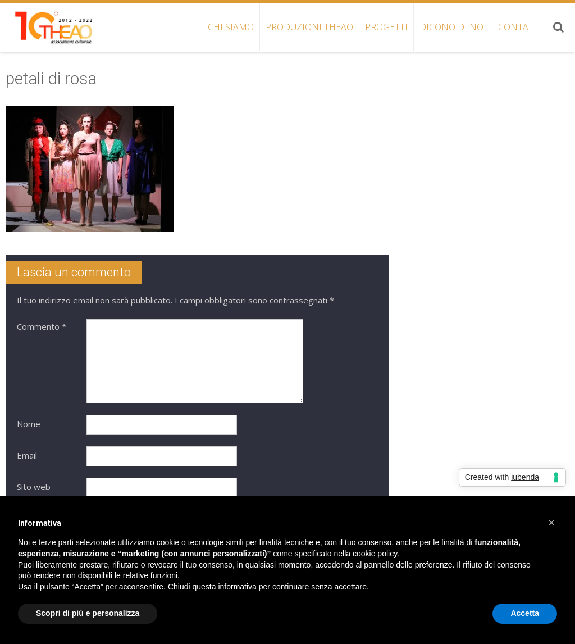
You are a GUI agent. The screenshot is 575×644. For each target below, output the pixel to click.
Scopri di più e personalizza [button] (87, 613)
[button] (551, 523)
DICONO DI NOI (452, 27)
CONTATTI (519, 27)
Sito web (34, 486)
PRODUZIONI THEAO (309, 27)
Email (27, 455)
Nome (28, 423)
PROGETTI (386, 27)
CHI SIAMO (231, 27)
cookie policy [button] (375, 553)
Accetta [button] (524, 613)
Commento (41, 326)
